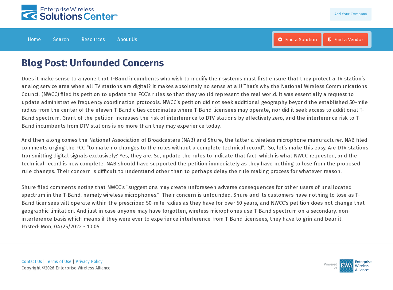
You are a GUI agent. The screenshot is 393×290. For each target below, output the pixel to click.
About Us (127, 39)
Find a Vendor (348, 39)
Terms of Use (59, 261)
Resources (93, 39)
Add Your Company (350, 14)
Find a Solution (301, 39)
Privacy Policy (89, 261)
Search (61, 39)
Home (34, 39)
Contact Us (31, 261)
